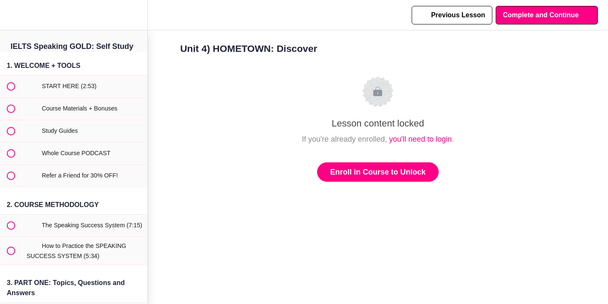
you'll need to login (420, 139)
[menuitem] (136, 15)
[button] (10, 15)
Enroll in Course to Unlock (378, 172)
